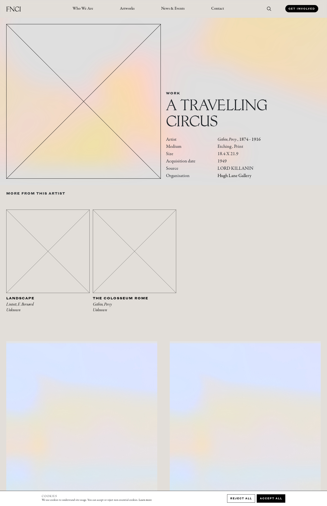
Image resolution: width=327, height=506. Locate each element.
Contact (217, 9)
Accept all (271, 498)
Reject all (241, 498)
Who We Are (83, 9)
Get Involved (301, 8)
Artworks (127, 9)
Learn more (145, 500)
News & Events (173, 9)
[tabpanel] (49, 266)
